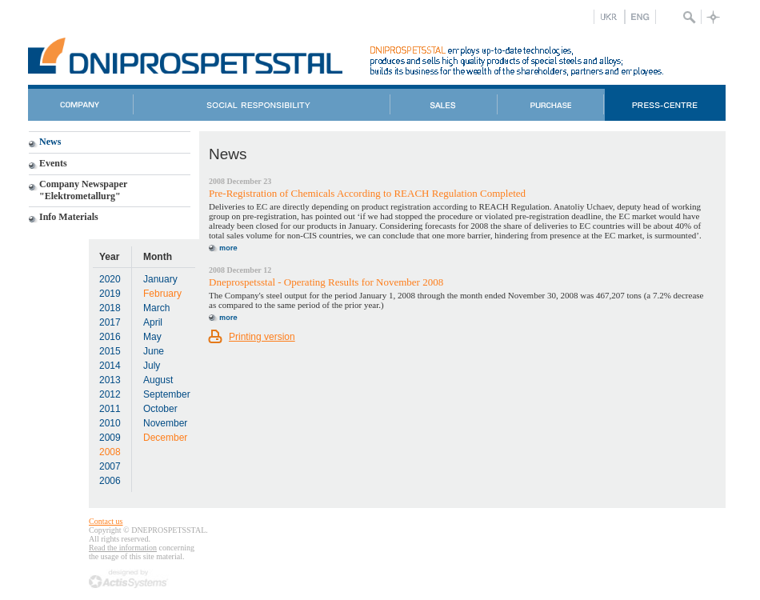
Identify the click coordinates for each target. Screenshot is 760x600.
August (158, 380)
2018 (110, 308)
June (153, 351)
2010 (110, 423)
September (166, 394)
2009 (110, 437)
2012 (110, 394)
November (165, 423)
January (160, 279)
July (151, 365)
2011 (110, 408)
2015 (110, 351)
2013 (110, 380)
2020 (110, 279)
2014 (110, 365)
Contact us (106, 521)
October (160, 408)
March (156, 308)
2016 (110, 336)
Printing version (262, 336)
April (152, 322)
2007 (110, 466)
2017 (110, 322)
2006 (110, 480)
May (152, 336)
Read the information (123, 547)
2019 (110, 293)
